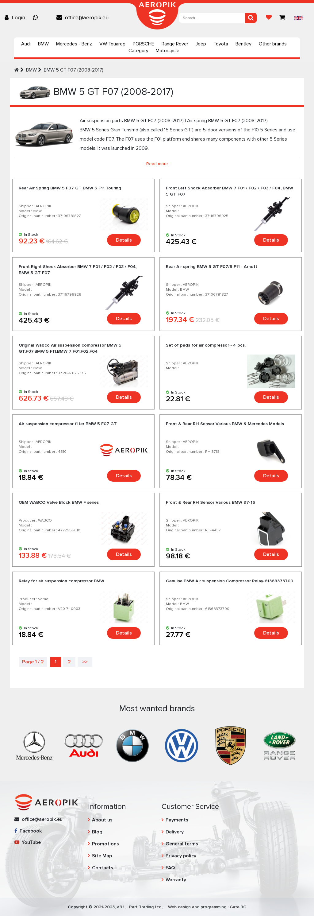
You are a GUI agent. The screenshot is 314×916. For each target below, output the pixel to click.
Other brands (273, 44)
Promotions (105, 844)
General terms (182, 844)
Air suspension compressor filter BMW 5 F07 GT (68, 423)
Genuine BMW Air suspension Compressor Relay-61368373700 (229, 581)
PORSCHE (143, 44)
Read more (157, 163)
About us (102, 820)
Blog (97, 832)
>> (85, 662)
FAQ (170, 868)
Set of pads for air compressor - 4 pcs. (206, 345)
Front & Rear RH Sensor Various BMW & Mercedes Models (225, 423)
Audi (26, 44)
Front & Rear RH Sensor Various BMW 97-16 (210, 502)
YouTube (27, 842)
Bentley (243, 44)
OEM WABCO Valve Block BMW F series (59, 502)
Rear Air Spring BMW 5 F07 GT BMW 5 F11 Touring (70, 188)
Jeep (201, 44)
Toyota (220, 44)
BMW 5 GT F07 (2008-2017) (73, 70)
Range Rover (175, 44)
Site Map (102, 856)
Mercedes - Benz (74, 44)
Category (138, 51)
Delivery (175, 832)
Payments (177, 820)
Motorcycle (167, 51)
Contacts (102, 868)
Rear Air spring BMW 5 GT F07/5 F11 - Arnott (211, 266)
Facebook (28, 831)
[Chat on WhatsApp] (37, 17)
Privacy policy (181, 856)
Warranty (176, 880)
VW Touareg (112, 44)
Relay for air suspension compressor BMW (61, 581)
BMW (43, 44)
